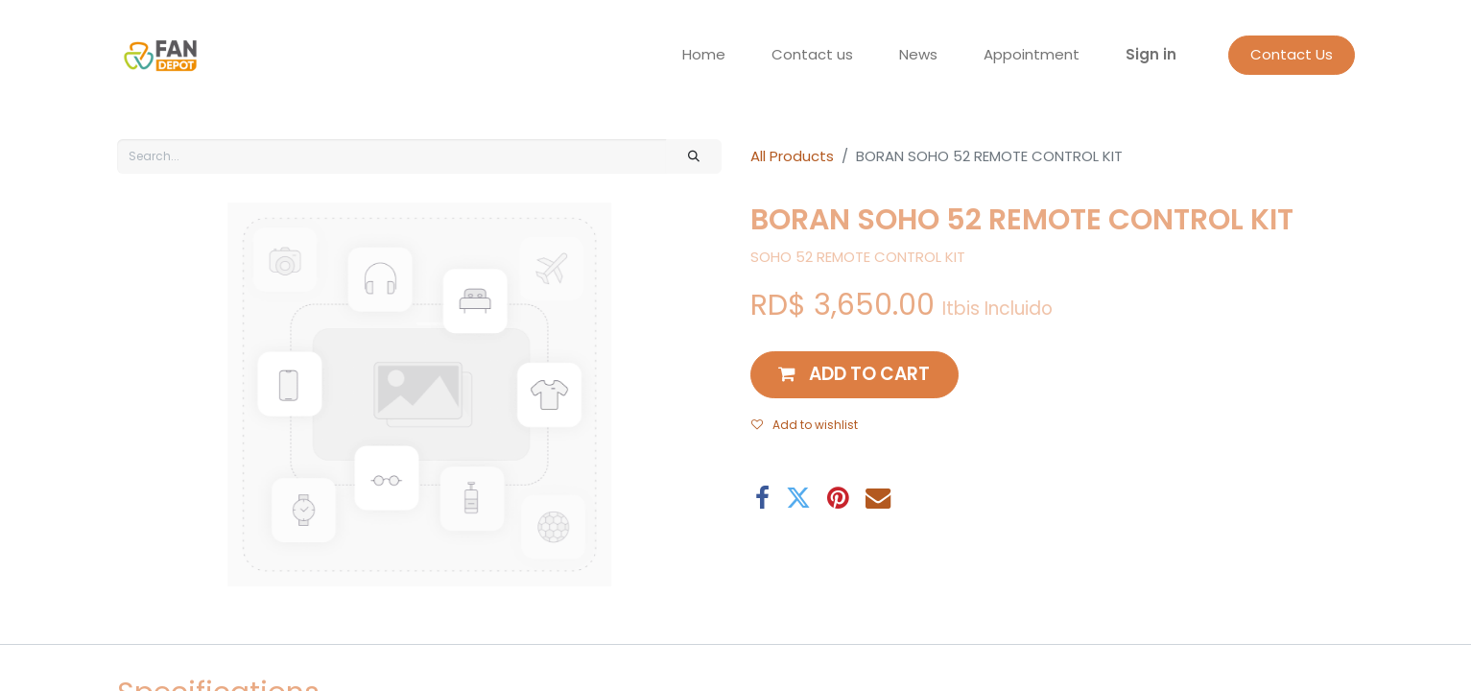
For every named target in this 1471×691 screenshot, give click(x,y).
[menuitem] (703, 55)
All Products (792, 156)
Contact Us (1291, 54)
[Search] (693, 156)
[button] (855, 374)
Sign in (1151, 54)
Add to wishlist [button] (804, 425)
